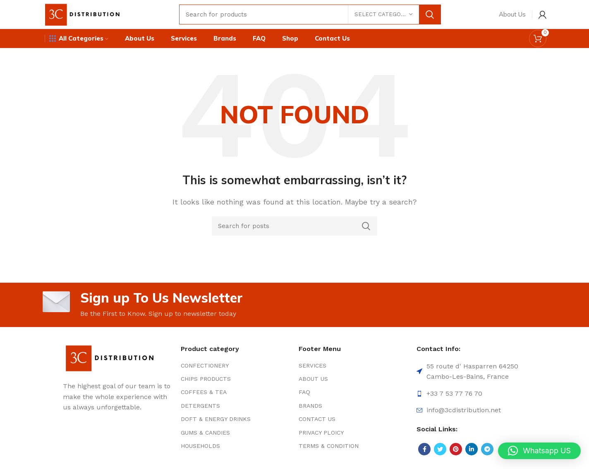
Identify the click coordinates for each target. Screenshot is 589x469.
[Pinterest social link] (456, 449)
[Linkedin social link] (471, 449)
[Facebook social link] (424, 449)
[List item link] (235, 365)
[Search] (310, 14)
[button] (539, 451)
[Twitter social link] (440, 449)
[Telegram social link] (487, 449)
